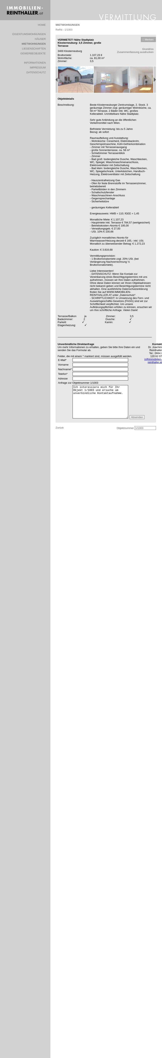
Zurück (60, 427)
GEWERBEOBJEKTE (33, 53)
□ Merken (148, 39)
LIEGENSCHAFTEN (34, 48)
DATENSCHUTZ (36, 72)
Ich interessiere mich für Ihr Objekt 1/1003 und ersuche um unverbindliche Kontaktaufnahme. (100, 401)
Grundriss (148, 49)
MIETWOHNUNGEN (34, 43)
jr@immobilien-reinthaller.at (153, 361)
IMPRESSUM (38, 67)
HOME (42, 24)
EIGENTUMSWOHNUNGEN (29, 34)
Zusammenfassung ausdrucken (135, 52)
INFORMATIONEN (35, 62)
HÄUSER (40, 38)
